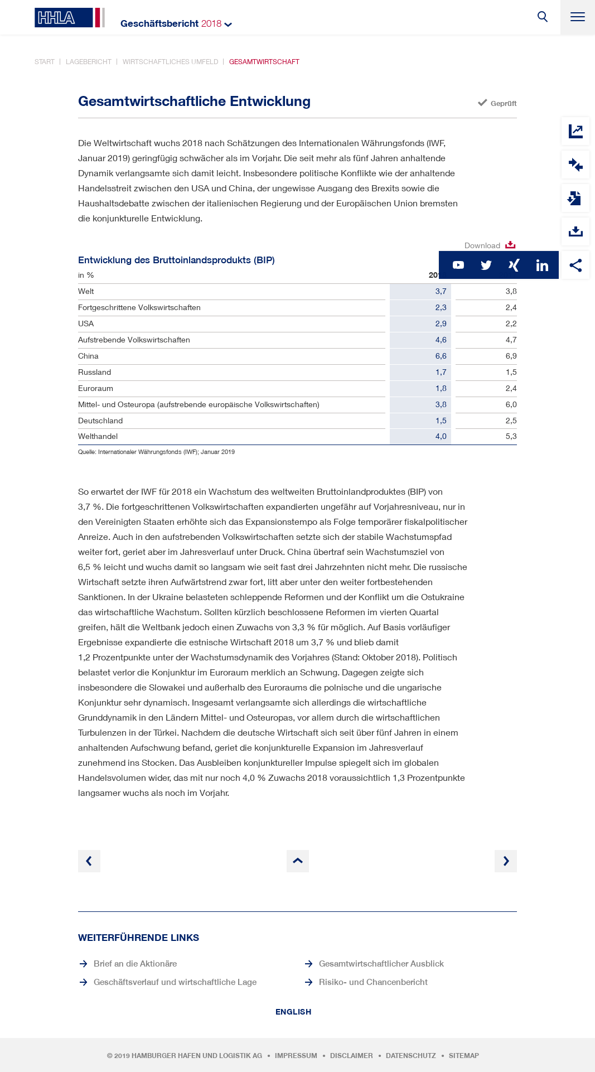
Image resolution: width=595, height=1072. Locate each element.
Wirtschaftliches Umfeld (170, 61)
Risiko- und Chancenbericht (373, 982)
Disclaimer (351, 1055)
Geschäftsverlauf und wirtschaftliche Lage (175, 982)
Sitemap (464, 1055)
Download (482, 245)
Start (45, 61)
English (293, 1012)
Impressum (296, 1055)
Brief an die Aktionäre (135, 963)
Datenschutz (411, 1055)
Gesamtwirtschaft (264, 61)
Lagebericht (89, 61)
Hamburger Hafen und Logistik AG (197, 1055)
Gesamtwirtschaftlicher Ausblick (381, 963)
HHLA (70, 17)
